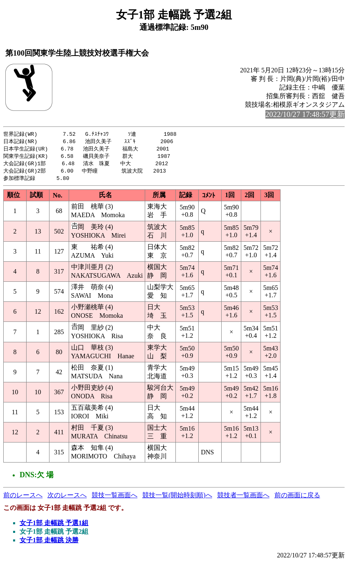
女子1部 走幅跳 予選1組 (54, 525)
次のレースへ (67, 497)
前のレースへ (23, 497)
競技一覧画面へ (114, 497)
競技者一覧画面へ (243, 497)
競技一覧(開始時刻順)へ (177, 497)
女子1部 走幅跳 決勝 (49, 542)
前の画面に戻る (297, 497)
